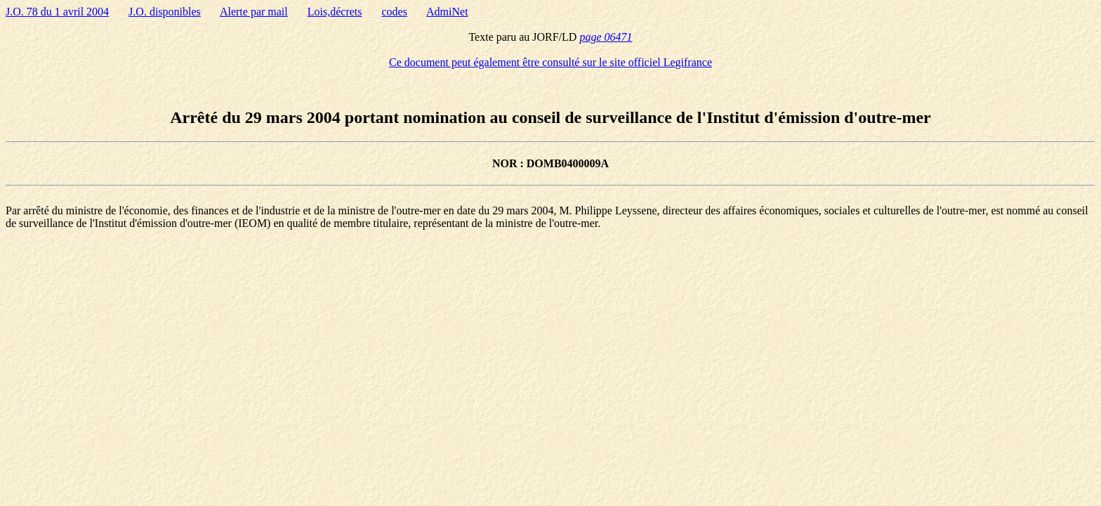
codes (394, 12)
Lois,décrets (335, 12)
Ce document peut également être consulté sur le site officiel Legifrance (550, 62)
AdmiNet (447, 12)
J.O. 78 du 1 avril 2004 (57, 12)
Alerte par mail (254, 12)
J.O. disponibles (164, 12)
